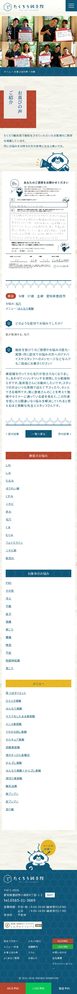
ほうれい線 (12, 488)
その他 (10, 591)
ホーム (7, 71)
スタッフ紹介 (34, 941)
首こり (9, 668)
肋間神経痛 (13, 660)
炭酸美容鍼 (13, 747)
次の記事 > (64, 434)
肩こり (9, 629)
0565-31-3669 (23, 900)
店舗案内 (33, 946)
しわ (8, 465)
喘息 (8, 645)
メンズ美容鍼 (14, 724)
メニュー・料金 (11, 946)
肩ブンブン (12, 794)
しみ (8, 473)
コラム (31, 952)
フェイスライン (14, 542)
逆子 (8, 614)
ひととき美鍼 (13, 701)
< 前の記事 (12, 434)
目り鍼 (10, 809)
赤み (8, 511)
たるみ (10, 480)
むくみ (9, 535)
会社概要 (57, 958)
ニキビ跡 (11, 550)
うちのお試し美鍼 (16, 732)
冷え (8, 598)
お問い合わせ (59, 952)
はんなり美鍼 (25, 308)
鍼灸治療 (11, 786)
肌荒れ (10, 558)
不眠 (8, 606)
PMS (8, 583)
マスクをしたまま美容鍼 (20, 716)
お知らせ (32, 958)
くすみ (9, 496)
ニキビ (9, 504)
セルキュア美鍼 (15, 739)
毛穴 (18, 303)
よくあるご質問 (11, 958)
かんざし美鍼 (14, 763)
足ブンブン (12, 801)
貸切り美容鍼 (14, 778)
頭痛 (8, 622)
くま (8, 527)
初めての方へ (11, 941)
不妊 (8, 653)
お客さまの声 (21, 71)
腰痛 (8, 637)
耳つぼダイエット (16, 693)
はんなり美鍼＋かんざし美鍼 (23, 770)
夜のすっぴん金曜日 (18, 755)
